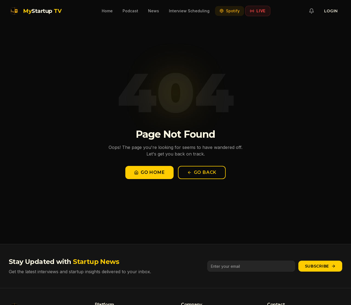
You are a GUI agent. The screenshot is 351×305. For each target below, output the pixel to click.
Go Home (149, 172)
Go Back (202, 172)
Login (331, 10)
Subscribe (320, 266)
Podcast (130, 10)
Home (107, 10)
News (153, 10)
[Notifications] (311, 11)
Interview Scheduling (189, 10)
